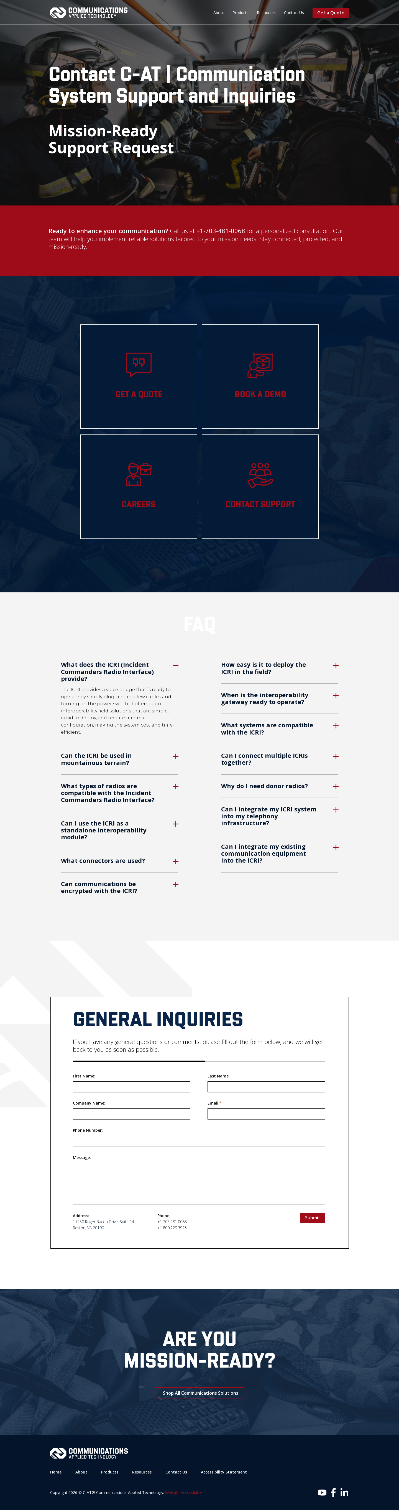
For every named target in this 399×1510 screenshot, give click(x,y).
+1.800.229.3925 (172, 1227)
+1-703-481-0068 (220, 230)
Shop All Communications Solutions (200, 1393)
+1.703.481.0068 (172, 1221)
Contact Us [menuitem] (294, 12)
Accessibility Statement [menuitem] (224, 1472)
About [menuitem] (218, 12)
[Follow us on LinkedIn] (344, 1492)
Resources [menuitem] (266, 12)
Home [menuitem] (56, 1472)
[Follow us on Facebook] (333, 1492)
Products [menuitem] (240, 12)
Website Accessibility (183, 1492)
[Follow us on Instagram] (322, 1492)
